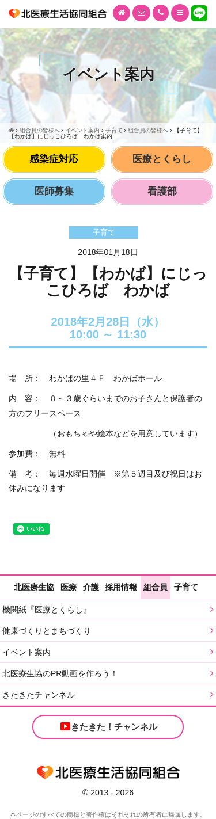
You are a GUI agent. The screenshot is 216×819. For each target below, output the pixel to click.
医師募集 (54, 191)
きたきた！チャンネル (108, 726)
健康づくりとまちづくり (46, 630)
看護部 (162, 191)
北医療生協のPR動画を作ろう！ (60, 673)
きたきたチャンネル (38, 694)
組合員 (155, 587)
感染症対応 (53, 159)
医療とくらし (161, 159)
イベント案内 (26, 652)
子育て (186, 587)
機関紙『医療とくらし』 (46, 609)
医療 (68, 587)
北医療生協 (34, 587)
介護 (91, 587)
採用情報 (121, 587)
